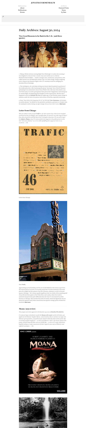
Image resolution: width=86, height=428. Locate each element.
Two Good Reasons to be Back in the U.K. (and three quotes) (40, 37)
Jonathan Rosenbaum (43, 2)
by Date (63, 12)
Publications (22, 10)
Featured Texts (64, 8)
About (22, 8)
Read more (63, 104)
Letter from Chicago (27, 110)
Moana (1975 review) (27, 308)
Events (22, 12)
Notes (64, 10)
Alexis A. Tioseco (25, 119)
